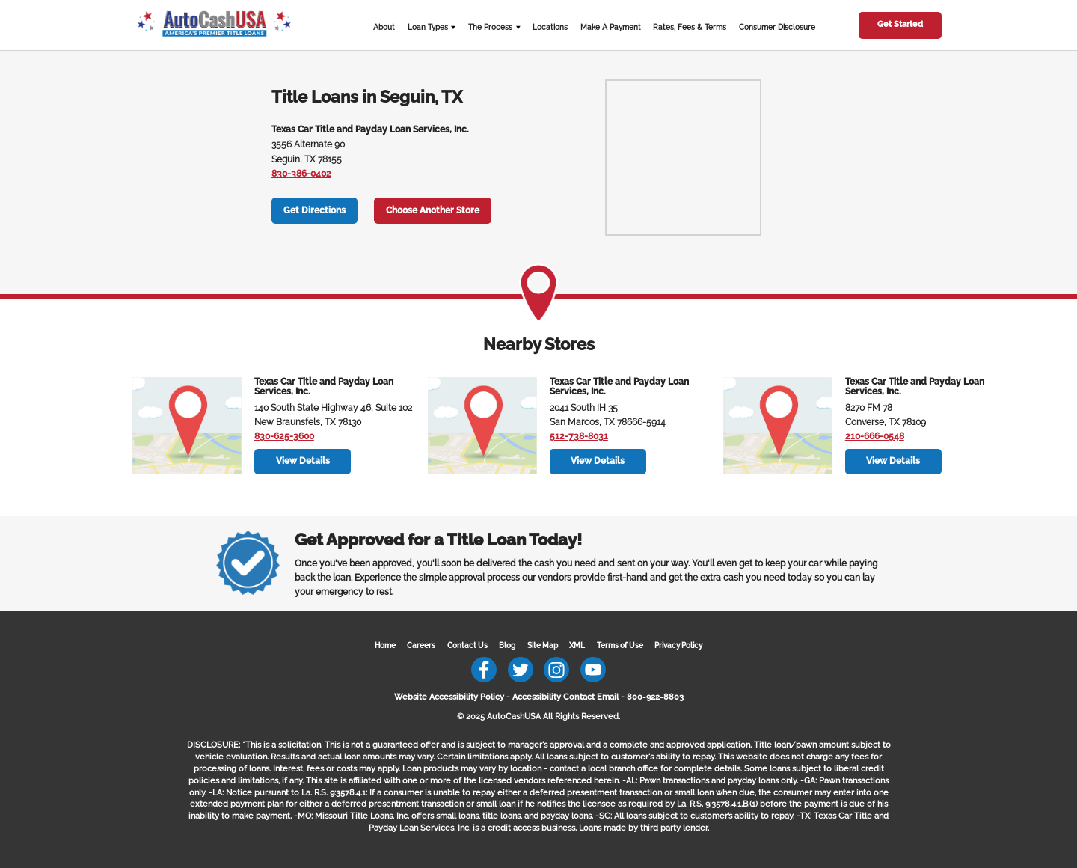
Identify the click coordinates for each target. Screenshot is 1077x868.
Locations (550, 27)
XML (577, 645)
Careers (421, 645)
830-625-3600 (284, 436)
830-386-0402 (301, 173)
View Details (303, 461)
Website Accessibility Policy (449, 696)
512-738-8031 (579, 436)
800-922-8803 (655, 696)
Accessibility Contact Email (565, 696)
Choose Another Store (432, 210)
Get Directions (314, 210)
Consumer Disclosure (777, 27)
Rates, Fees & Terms (689, 27)
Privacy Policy (678, 645)
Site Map (542, 645)
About (384, 27)
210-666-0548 (874, 436)
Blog (507, 645)
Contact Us (467, 645)
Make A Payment (610, 27)
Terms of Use (620, 645)
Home (385, 645)
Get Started (900, 24)
